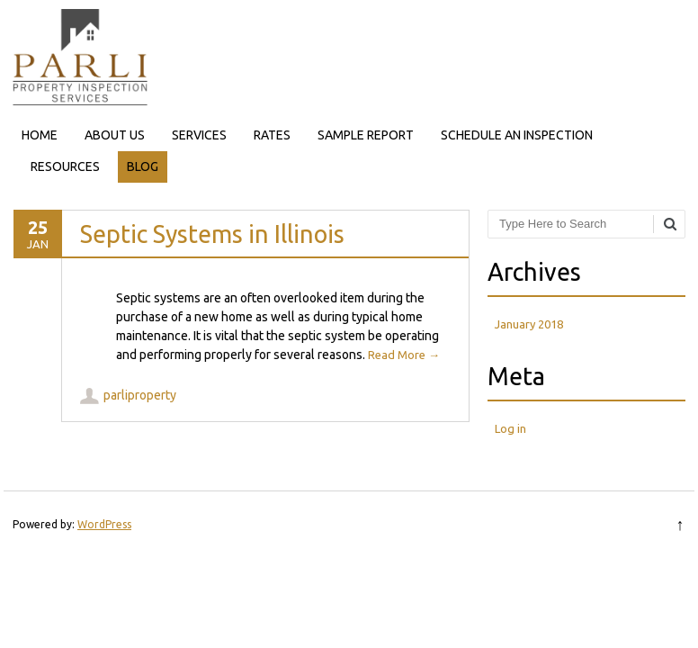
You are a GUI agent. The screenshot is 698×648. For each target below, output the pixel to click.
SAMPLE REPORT (366, 135)
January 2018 (529, 324)
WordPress (104, 524)
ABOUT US (115, 135)
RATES (272, 135)
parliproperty (139, 395)
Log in (510, 428)
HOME (40, 135)
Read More (404, 354)
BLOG (142, 166)
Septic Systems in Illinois (212, 234)
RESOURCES (65, 166)
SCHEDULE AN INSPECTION (517, 135)
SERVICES (199, 135)
